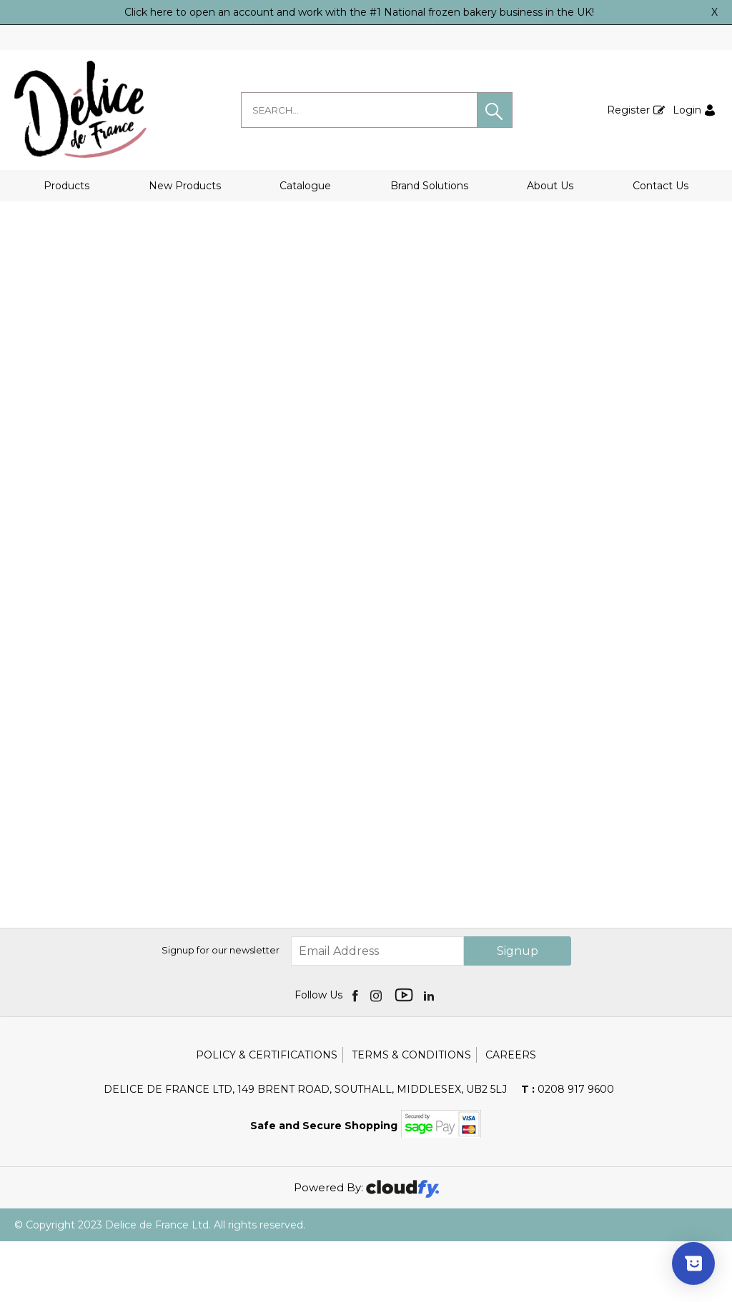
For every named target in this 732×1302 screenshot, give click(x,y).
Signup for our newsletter (221, 1010)
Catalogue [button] (305, 185)
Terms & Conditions (411, 1115)
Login (687, 110)
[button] (495, 110)
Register (628, 110)
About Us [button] (550, 185)
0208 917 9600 (567, 1149)
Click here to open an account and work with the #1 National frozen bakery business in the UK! (359, 12)
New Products (185, 185)
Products (66, 185)
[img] (356, 1055)
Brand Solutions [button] (429, 185)
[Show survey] (693, 1263)
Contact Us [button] (660, 185)
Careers (510, 1115)
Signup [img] (517, 1011)
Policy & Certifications (266, 1115)
